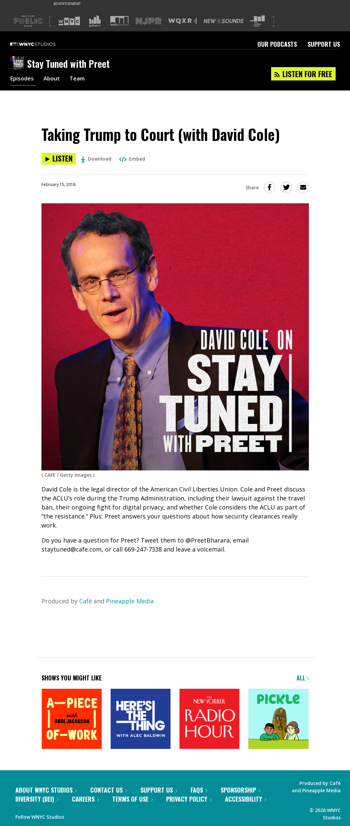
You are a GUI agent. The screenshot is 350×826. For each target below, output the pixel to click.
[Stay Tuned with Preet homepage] (18, 63)
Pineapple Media (130, 601)
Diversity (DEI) (37, 799)
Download (96, 159)
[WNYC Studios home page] (41, 44)
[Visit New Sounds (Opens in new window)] (223, 21)
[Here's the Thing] (140, 719)
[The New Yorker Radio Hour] (209, 719)
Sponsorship (240, 790)
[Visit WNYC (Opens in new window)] (69, 21)
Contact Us (108, 790)
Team (81, 79)
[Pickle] (278, 719)
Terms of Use (132, 799)
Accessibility (245, 799)
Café (85, 601)
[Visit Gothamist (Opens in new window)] (95, 21)
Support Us (324, 44)
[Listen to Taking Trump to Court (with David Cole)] (58, 159)
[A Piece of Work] (71, 719)
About (55, 79)
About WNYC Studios (46, 790)
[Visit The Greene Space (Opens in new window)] (257, 21)
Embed (132, 159)
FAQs (199, 790)
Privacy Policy (189, 799)
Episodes (23, 79)
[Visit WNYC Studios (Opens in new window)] (119, 21)
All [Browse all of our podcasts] (303, 677)
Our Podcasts (277, 44)
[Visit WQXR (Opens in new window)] (182, 21)
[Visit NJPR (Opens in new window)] (148, 21)
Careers (85, 799)
